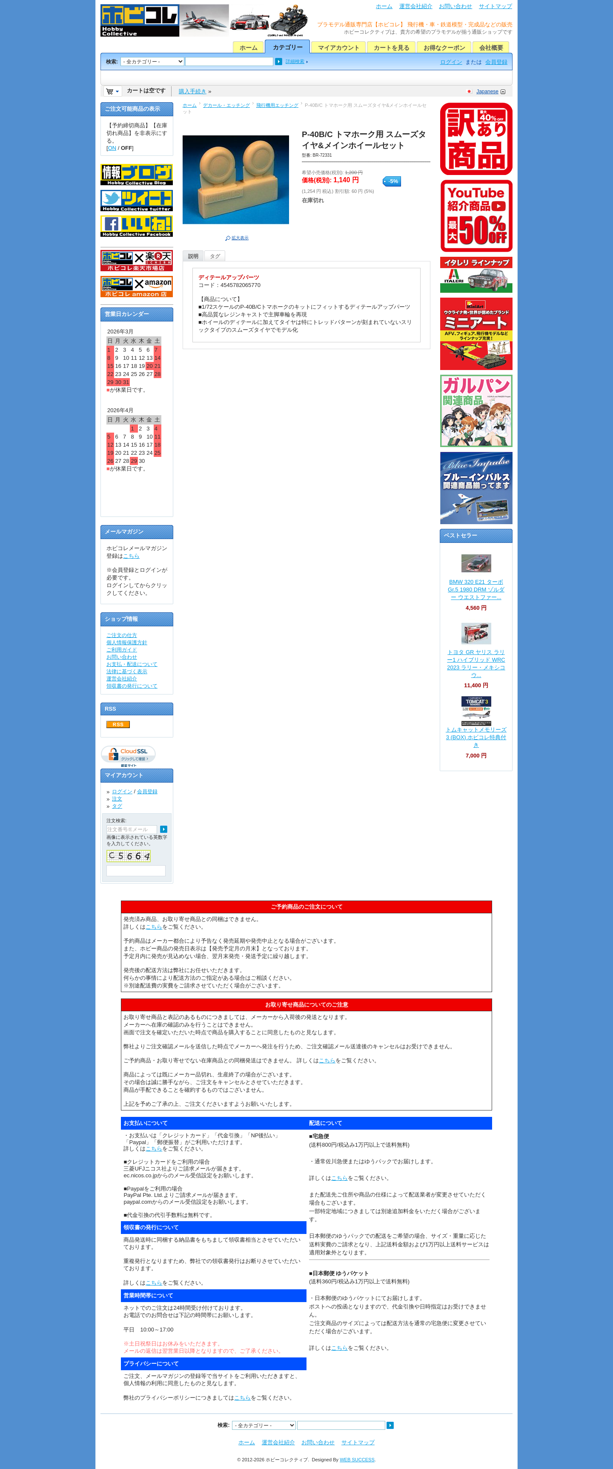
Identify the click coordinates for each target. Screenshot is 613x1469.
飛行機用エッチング (277, 105)
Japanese (487, 92)
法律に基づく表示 (126, 671)
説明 (193, 256)
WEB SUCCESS (357, 1459)
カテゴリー (288, 47)
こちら (131, 556)
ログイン (451, 62)
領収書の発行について (132, 686)
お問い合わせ (455, 6)
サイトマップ (495, 6)
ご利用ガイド (121, 650)
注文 (117, 799)
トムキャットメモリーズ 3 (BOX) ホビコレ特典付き (476, 737)
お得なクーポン (444, 47)
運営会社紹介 (416, 6)
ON (112, 148)
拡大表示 (240, 237)
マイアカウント (339, 47)
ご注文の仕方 (121, 635)
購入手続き (192, 91)
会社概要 (491, 47)
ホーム (384, 6)
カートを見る (392, 47)
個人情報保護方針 (126, 643)
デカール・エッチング (226, 105)
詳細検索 (295, 61)
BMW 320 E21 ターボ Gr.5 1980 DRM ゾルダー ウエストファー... (476, 589)
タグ (215, 256)
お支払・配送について (132, 664)
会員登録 (496, 62)
